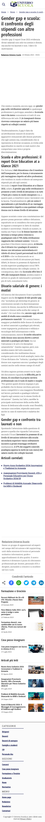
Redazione (6, 801)
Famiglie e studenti (9, 745)
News (4, 782)
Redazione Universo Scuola (11, 55)
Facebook (11, 582)
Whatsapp (18, 582)
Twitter (26, 582)
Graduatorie (7, 778)
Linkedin (41, 582)
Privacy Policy (26, 819)
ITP (3, 749)
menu (41, 4)
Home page (6, 797)
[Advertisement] (22, 82)
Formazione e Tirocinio (11, 773)
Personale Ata (7, 754)
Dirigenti (5, 731)
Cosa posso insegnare (10, 769)
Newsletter (6, 806)
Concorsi (5, 764)
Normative (6, 787)
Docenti (5, 736)
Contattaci (6, 810)
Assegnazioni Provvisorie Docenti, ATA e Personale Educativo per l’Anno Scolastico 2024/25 (22, 476)
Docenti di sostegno (10, 740)
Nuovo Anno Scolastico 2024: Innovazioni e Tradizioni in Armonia (22, 467)
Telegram (33, 582)
